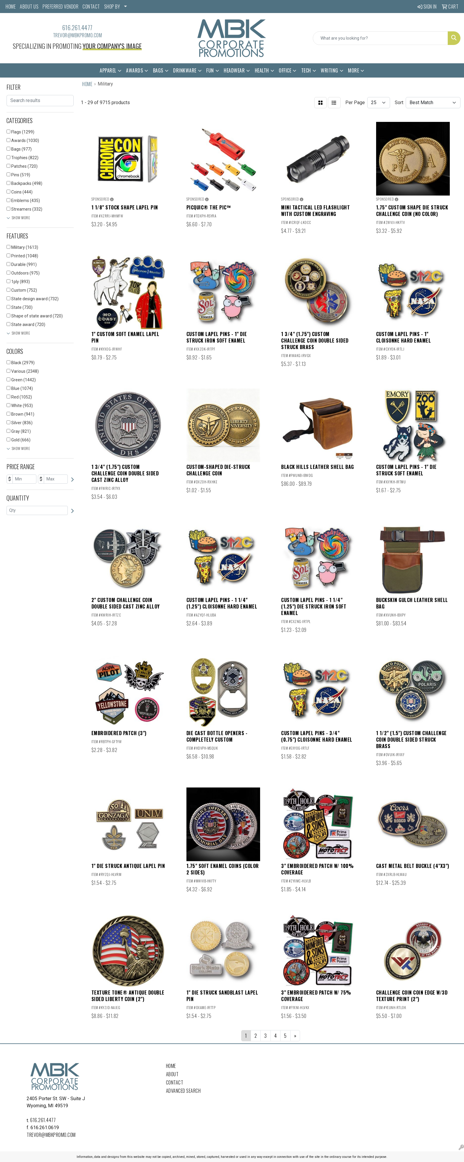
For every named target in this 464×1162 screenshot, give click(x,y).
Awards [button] (134, 70)
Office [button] (285, 70)
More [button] (353, 70)
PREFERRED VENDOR (60, 6)
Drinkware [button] (184, 70)
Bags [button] (158, 70)
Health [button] (262, 70)
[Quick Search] (380, 38)
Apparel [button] (108, 70)
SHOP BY (112, 6)
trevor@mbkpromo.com (77, 35)
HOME (11, 6)
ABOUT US (29, 6)
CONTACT (91, 6)
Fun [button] (210, 70)
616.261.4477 (77, 27)
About (172, 1074)
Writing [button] (329, 70)
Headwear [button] (234, 70)
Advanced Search (183, 1090)
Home (171, 1065)
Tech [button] (306, 70)
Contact (174, 1082)
